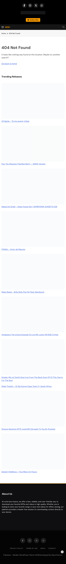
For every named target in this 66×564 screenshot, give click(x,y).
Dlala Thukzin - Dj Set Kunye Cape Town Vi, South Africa (26, 386)
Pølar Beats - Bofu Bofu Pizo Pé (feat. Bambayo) (22, 292)
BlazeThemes (57, 555)
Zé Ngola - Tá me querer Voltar (15, 121)
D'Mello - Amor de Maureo (13, 249)
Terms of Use (32, 548)
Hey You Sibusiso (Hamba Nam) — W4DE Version (23, 164)
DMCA (43, 548)
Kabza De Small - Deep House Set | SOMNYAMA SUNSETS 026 (29, 206)
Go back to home (9, 63)
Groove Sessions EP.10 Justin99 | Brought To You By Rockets (28, 429)
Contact (52, 548)
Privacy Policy (16, 548)
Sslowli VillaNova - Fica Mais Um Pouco (19, 471)
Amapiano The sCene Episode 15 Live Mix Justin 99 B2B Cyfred (29, 334)
